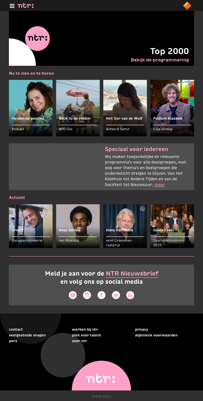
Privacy (141, 329)
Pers (13, 340)
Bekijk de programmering (160, 60)
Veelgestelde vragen (27, 335)
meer (159, 185)
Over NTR (79, 340)
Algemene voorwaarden (156, 335)
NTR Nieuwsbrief (132, 273)
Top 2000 (169, 51)
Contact (16, 329)
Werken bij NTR (85, 329)
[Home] (26, 7)
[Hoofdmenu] (11, 5)
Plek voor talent (86, 335)
